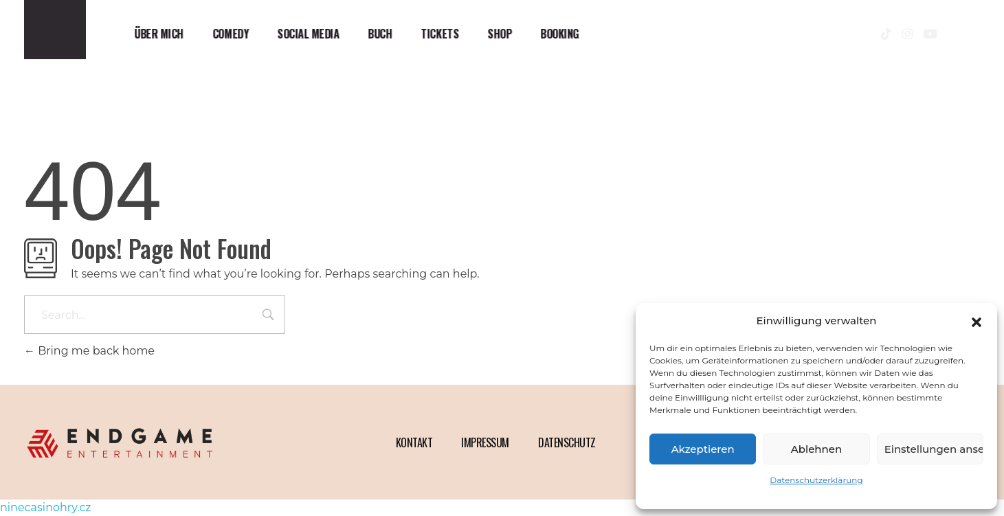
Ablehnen (816, 449)
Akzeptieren (703, 449)
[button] (976, 321)
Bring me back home (89, 350)
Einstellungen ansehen (933, 449)
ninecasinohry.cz (45, 507)
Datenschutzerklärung (816, 480)
